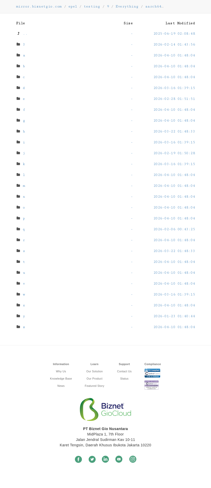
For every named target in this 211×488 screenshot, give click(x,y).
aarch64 (153, 6)
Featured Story (94, 385)
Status (124, 378)
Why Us (61, 371)
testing (92, 6)
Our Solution (94, 371)
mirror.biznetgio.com (39, 6)
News (61, 385)
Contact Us (124, 371)
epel (72, 6)
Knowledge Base (61, 378)
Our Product (94, 378)
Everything (127, 6)
